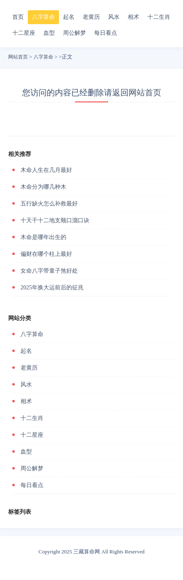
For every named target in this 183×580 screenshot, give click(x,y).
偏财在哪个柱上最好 (46, 254)
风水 (114, 17)
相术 (133, 17)
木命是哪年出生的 (43, 237)
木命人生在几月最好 (46, 170)
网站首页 (18, 57)
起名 (69, 17)
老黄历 (91, 17)
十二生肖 (158, 17)
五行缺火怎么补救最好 (49, 204)
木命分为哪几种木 (43, 187)
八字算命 (43, 17)
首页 (18, 17)
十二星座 (23, 33)
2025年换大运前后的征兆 (52, 287)
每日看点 (105, 33)
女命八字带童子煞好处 (49, 271)
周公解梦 (74, 33)
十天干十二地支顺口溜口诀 (54, 220)
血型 (49, 33)
